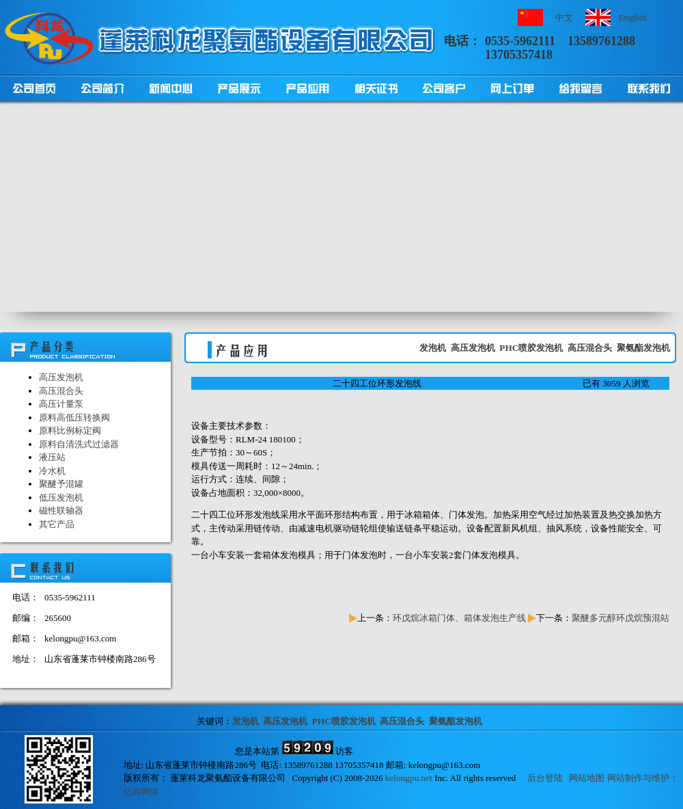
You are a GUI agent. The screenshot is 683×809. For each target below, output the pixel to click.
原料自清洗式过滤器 (79, 444)
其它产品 (56, 524)
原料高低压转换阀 (74, 417)
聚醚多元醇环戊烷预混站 (620, 618)
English (633, 17)
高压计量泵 (61, 404)
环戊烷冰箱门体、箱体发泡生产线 (459, 618)
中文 (564, 17)
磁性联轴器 (61, 510)
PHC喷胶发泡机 (531, 348)
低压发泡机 (61, 497)
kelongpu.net (408, 778)
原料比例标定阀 (70, 430)
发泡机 (432, 348)
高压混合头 (61, 391)
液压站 (52, 457)
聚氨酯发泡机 (643, 348)
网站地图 (586, 778)
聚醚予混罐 (61, 484)
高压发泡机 (61, 377)
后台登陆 (545, 778)
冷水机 (52, 471)
